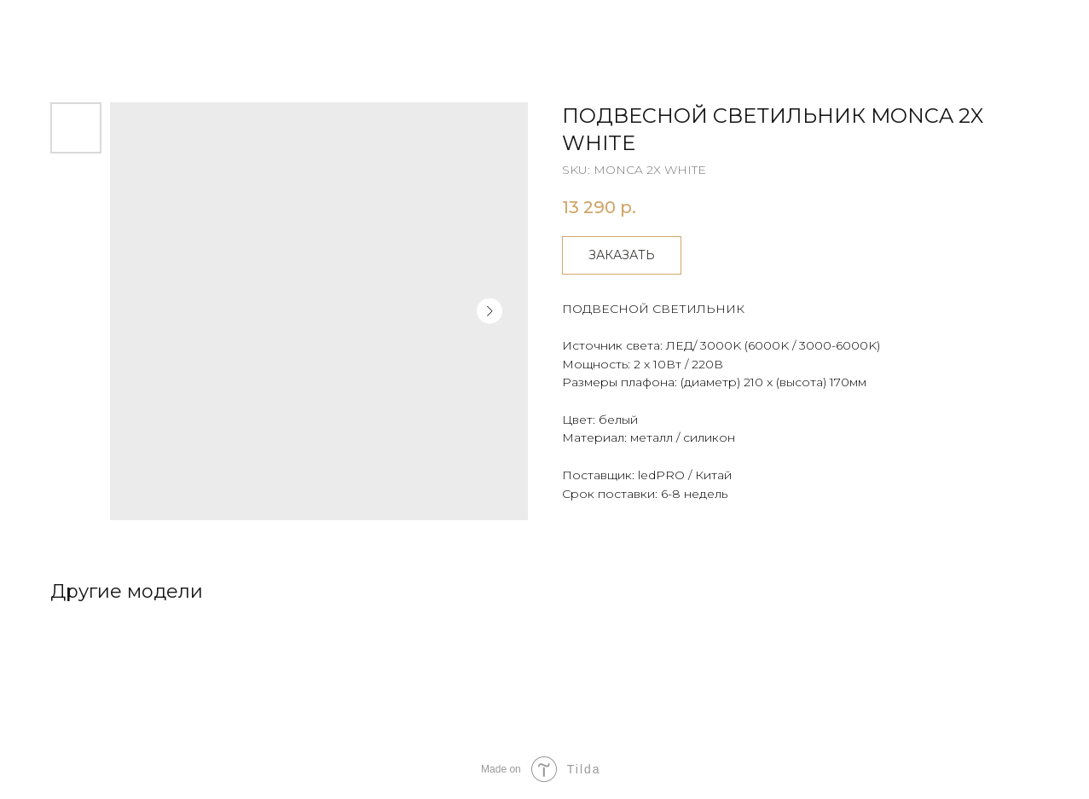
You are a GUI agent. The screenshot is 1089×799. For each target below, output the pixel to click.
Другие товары (78, 25)
